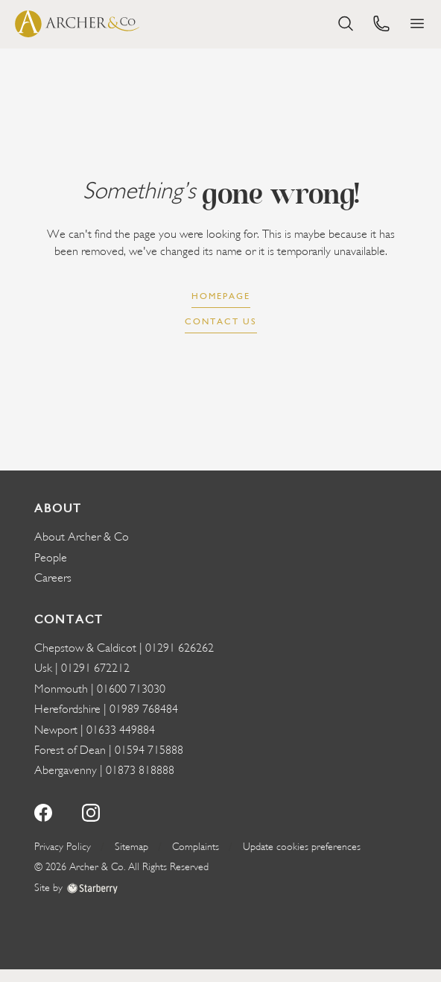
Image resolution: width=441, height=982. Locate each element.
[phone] (381, 22)
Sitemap (131, 846)
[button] (417, 23)
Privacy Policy (62, 846)
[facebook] (43, 811)
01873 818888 (140, 770)
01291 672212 (95, 668)
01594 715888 (149, 750)
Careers (53, 578)
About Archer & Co (81, 537)
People (50, 557)
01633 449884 (120, 730)
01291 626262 (179, 648)
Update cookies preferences (302, 846)
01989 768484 (144, 709)
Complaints (195, 846)
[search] (346, 22)
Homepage (220, 296)
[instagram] (91, 811)
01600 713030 (131, 689)
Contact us (221, 321)
